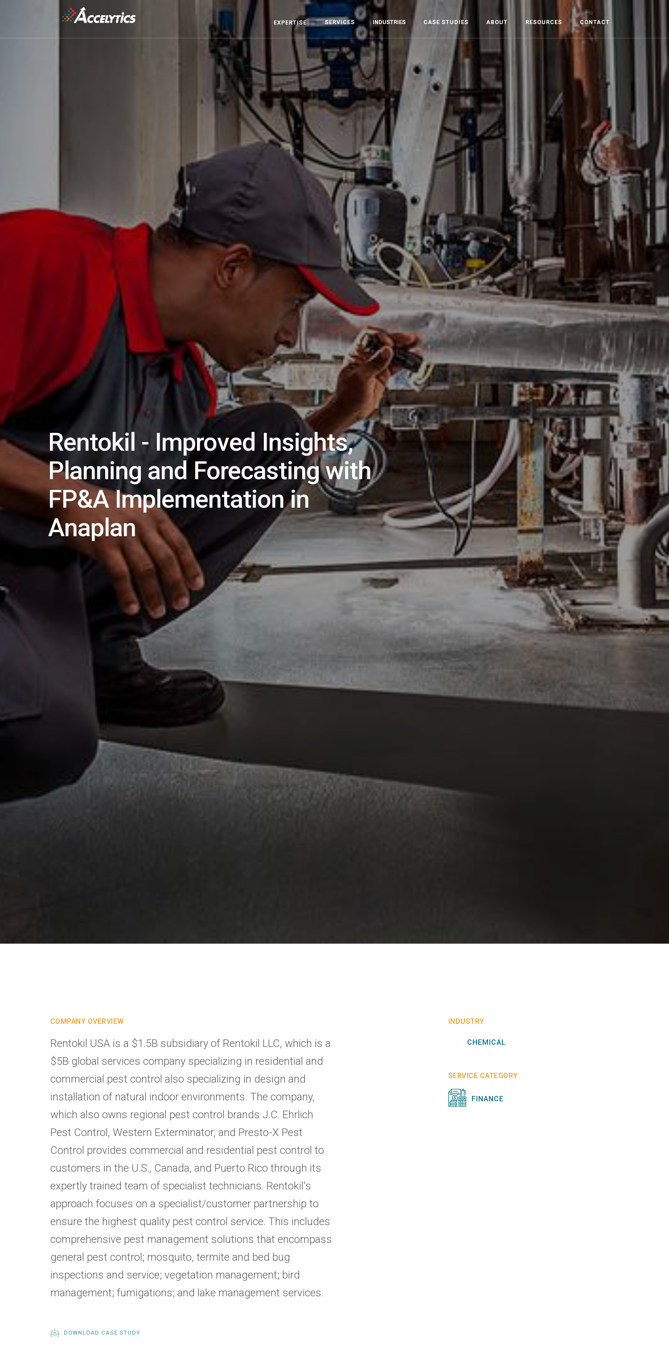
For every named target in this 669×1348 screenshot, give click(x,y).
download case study (102, 1332)
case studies (445, 22)
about (497, 22)
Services (340, 22)
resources (543, 22)
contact (595, 22)
